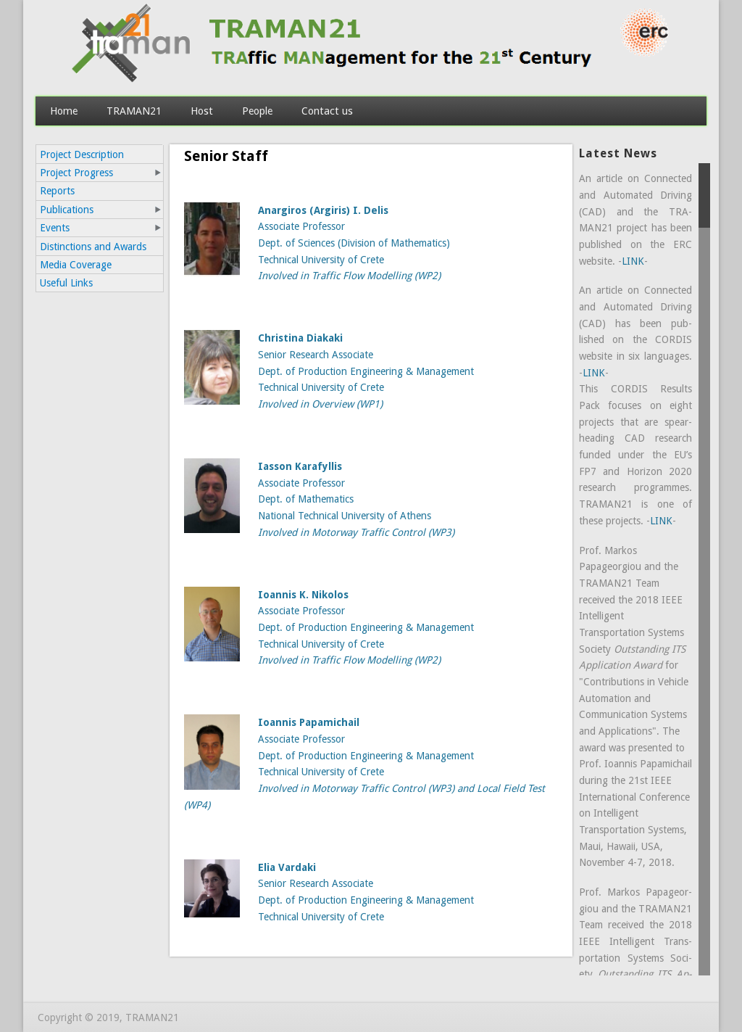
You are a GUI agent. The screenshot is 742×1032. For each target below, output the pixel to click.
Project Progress (76, 172)
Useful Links (66, 283)
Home (64, 110)
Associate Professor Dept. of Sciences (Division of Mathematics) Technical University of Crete (354, 243)
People (257, 110)
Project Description (82, 154)
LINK (633, 261)
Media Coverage (76, 265)
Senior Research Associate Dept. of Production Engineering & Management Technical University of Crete (366, 371)
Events (55, 228)
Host (202, 110)
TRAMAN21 (134, 110)
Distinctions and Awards (93, 246)
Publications (66, 209)
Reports (57, 191)
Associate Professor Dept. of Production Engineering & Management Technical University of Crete (366, 627)
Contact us (327, 110)
